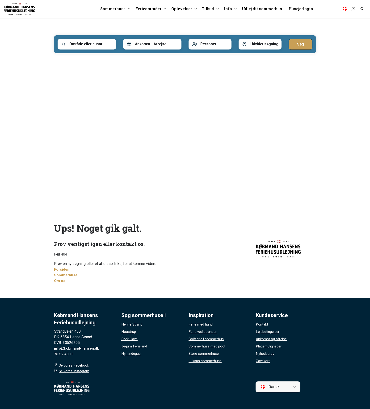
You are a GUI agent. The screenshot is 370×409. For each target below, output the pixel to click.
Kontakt (262, 324)
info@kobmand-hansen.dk (77, 348)
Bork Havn (129, 339)
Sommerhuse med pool (208, 346)
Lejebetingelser (269, 331)
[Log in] (353, 9)
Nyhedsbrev (266, 353)
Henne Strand (132, 324)
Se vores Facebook (75, 365)
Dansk (270, 386)
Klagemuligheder (270, 346)
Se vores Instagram (75, 371)
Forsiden (62, 269)
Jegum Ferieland (135, 346)
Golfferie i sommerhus (207, 339)
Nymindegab (131, 353)
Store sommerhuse (204, 353)
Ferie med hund (201, 324)
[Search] (362, 9)
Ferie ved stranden (204, 331)
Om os (60, 280)
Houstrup (128, 331)
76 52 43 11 (64, 354)
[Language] (344, 9)
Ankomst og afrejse (272, 339)
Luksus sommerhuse (206, 361)
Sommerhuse (66, 275)
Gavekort (263, 361)
